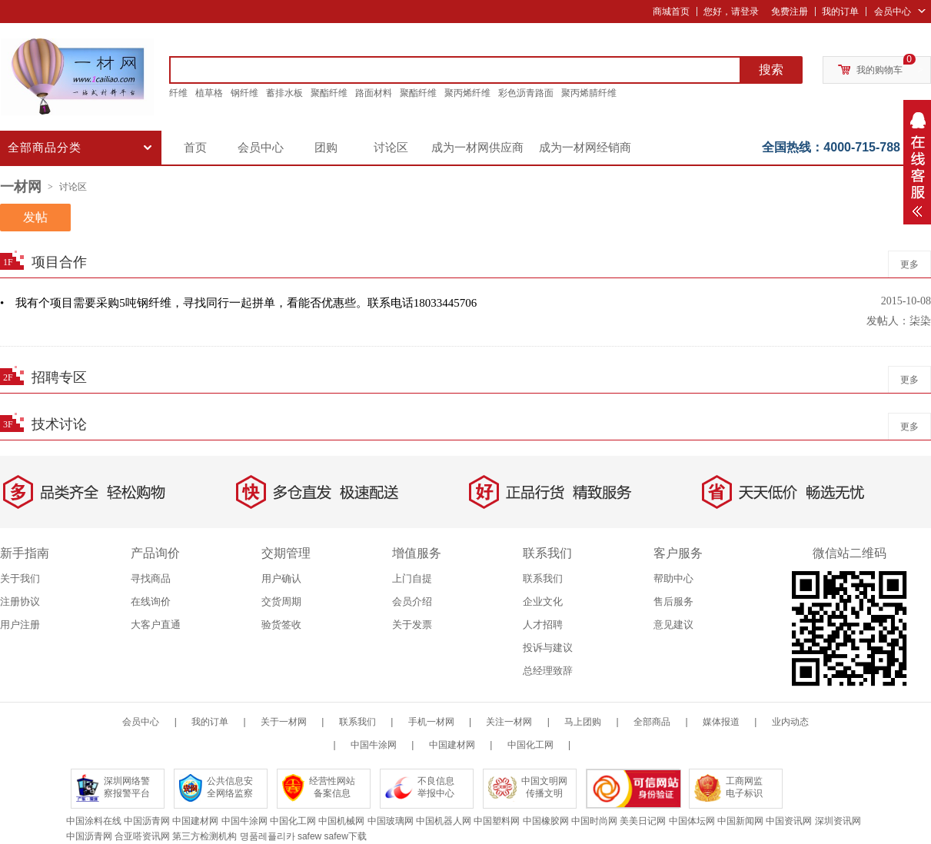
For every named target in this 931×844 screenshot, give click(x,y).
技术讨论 (59, 424)
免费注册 (789, 11)
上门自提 (412, 578)
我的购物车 (879, 70)
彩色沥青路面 (526, 93)
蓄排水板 (284, 93)
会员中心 (892, 11)
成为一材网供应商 (477, 147)
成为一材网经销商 (585, 147)
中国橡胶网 (546, 821)
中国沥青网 (147, 821)
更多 (909, 264)
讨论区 (391, 147)
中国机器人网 (443, 821)
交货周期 (281, 601)
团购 (325, 147)
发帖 (35, 217)
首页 (195, 147)
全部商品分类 (81, 151)
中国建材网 (452, 744)
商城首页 (671, 11)
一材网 (21, 186)
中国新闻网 (740, 821)
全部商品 (651, 721)
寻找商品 (151, 578)
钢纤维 (244, 93)
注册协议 (20, 601)
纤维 (178, 93)
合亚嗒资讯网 (142, 836)
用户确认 (281, 578)
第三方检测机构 (204, 836)
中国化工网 (530, 744)
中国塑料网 (497, 821)
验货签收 (281, 624)
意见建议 (673, 624)
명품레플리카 (267, 836)
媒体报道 (721, 721)
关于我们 (20, 578)
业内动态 (790, 721)
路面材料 (373, 93)
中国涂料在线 (93, 821)
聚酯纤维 (329, 93)
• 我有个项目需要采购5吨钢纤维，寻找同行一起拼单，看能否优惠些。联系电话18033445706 (238, 303)
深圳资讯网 (838, 821)
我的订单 (840, 11)
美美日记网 (643, 821)
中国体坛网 (692, 821)
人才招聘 (543, 624)
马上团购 (582, 721)
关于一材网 (284, 721)
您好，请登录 (731, 11)
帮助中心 (673, 578)
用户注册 (20, 624)
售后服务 (673, 601)
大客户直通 (156, 624)
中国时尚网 (594, 821)
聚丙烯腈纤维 (589, 93)
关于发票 (412, 624)
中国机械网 (341, 821)
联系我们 (543, 578)
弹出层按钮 (917, 162)
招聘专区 (59, 377)
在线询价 (151, 601)
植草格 (209, 93)
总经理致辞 (548, 670)
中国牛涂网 (374, 744)
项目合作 (59, 262)
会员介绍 (412, 601)
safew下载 (345, 836)
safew (309, 836)
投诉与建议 (548, 647)
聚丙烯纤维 (467, 93)
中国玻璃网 (390, 821)
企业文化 (543, 601)
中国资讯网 (789, 821)
